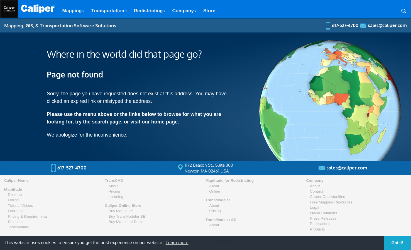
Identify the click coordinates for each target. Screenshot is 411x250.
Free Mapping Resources (331, 202)
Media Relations (323, 213)
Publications (320, 224)
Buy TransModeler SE (127, 216)
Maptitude (13, 189)
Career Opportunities (327, 197)
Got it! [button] (397, 243)
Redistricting (150, 10)
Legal (314, 207)
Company (184, 10)
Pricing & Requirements (28, 216)
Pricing (114, 191)
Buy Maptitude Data (125, 222)
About (114, 186)
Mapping (73, 10)
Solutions (15, 222)
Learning (15, 211)
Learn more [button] (177, 242)
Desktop (15, 195)
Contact (316, 191)
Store (209, 10)
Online (13, 200)
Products (317, 229)
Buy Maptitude (121, 211)
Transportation (109, 10)
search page (106, 122)
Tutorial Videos (20, 205)
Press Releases (323, 218)
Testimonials (18, 227)
